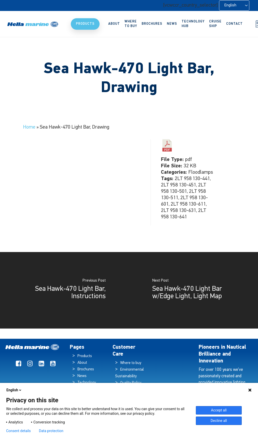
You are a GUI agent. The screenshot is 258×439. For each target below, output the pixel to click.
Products (84, 356)
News (82, 376)
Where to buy (130, 363)
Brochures (85, 369)
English (14, 390)
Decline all (219, 421)
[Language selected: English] (234, 5)
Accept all (219, 410)
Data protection (51, 431)
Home (29, 127)
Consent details (18, 431)
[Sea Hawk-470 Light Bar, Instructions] (64, 290)
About (82, 363)
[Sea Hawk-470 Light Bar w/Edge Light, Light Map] (193, 290)
